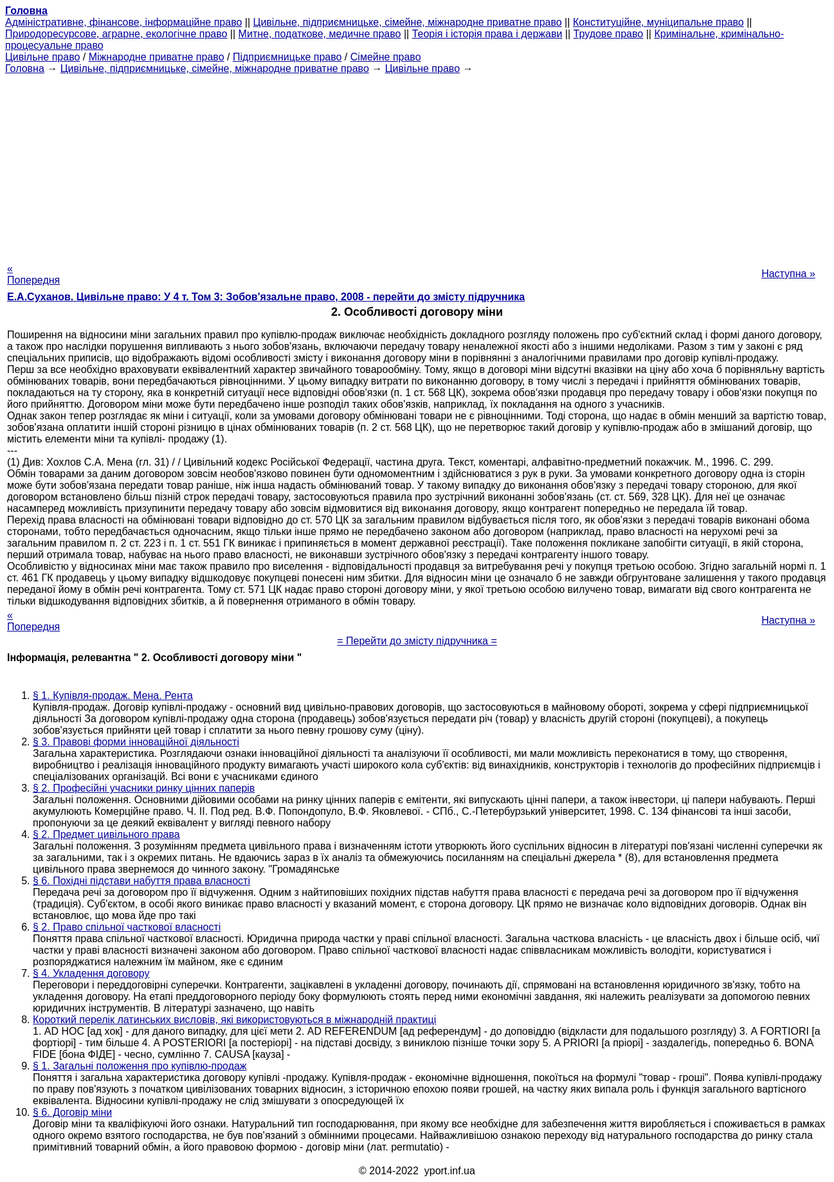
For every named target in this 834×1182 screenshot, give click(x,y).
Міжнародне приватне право (156, 56)
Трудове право (609, 33)
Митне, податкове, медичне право (320, 33)
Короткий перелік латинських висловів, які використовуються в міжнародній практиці (234, 1019)
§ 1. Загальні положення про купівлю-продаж (140, 1065)
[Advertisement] (417, 165)
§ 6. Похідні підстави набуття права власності (141, 880)
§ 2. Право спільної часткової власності (127, 927)
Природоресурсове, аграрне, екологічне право (116, 33)
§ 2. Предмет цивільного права (106, 834)
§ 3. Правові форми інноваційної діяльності (136, 741)
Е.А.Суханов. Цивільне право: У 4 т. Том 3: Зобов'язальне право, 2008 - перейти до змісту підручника (266, 296)
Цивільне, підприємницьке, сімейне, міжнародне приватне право (407, 22)
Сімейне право (385, 56)
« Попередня (33, 274)
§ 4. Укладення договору (91, 973)
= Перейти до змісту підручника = (417, 640)
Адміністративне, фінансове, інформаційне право (123, 22)
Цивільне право (42, 56)
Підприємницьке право (287, 56)
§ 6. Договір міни (72, 1112)
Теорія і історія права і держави (487, 33)
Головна (24, 68)
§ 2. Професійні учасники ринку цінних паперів (144, 788)
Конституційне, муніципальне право (658, 22)
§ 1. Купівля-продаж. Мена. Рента (113, 695)
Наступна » (788, 273)
